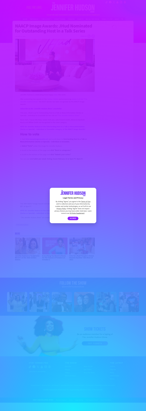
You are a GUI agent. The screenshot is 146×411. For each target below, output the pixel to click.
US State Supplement (77, 213)
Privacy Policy (61, 208)
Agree (73, 218)
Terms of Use (85, 201)
